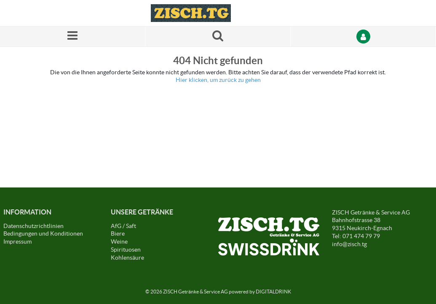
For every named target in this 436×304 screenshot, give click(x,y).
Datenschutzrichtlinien (33, 226)
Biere (118, 233)
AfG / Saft (123, 226)
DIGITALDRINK (273, 291)
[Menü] (72, 36)
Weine (119, 241)
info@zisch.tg (349, 244)
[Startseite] (191, 13)
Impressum (17, 241)
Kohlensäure (127, 257)
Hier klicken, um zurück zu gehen (218, 79)
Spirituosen (126, 249)
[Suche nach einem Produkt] (218, 36)
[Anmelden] (363, 36)
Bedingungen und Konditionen (43, 233)
